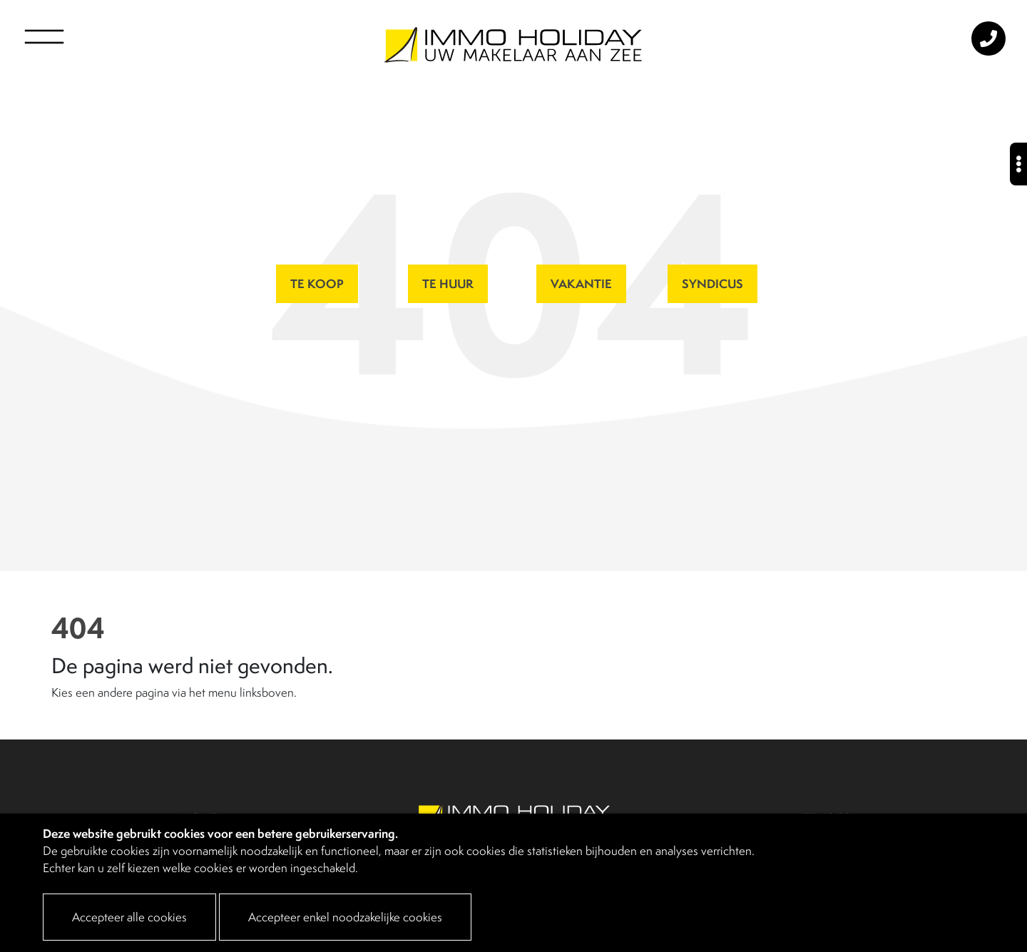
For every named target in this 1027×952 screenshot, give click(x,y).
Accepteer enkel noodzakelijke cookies (345, 917)
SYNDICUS (712, 283)
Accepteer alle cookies (129, 917)
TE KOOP (317, 283)
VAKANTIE (581, 283)
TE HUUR (448, 283)
